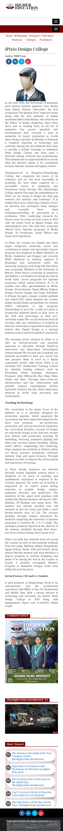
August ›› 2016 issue (42, 35)
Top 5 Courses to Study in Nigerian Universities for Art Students (31, 794)
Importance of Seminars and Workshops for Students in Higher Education (31, 769)
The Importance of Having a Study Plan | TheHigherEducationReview (31, 804)
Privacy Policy (18, 824)
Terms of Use (36, 824)
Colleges (31, 39)
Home (9, 35)
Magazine (21, 35)
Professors (46, 39)
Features (17, 39)
